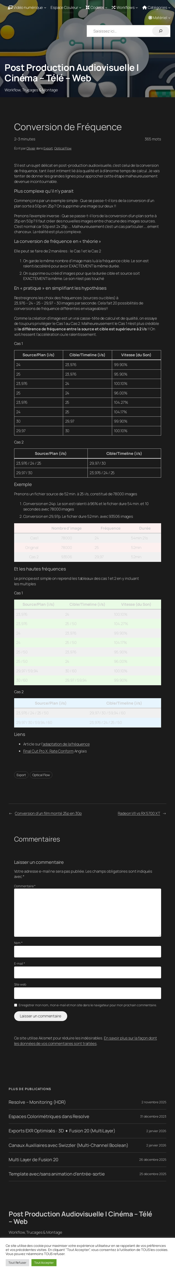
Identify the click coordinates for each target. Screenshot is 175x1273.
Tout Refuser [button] (17, 1263)
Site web (20, 984)
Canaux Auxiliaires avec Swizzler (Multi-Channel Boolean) (68, 1145)
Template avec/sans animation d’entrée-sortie (57, 1173)
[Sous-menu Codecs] (96, 7)
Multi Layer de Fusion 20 (33, 1159)
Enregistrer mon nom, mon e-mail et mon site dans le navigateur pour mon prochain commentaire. (88, 1005)
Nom (18, 943)
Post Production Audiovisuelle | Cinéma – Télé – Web (72, 72)
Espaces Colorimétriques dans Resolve (49, 1116)
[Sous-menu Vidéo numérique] (27, 7)
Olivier (30, 148)
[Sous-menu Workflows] (125, 7)
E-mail (19, 963)
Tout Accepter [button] (44, 1263)
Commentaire (25, 886)
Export (48, 148)
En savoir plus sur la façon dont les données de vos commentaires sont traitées (85, 1040)
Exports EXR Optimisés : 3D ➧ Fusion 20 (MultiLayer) (62, 1130)
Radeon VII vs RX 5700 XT (139, 813)
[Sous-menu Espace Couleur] (66, 7)
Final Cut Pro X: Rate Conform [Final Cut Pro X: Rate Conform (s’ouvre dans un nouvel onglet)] (48, 751)
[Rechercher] (160, 31)
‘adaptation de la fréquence (66, 744)
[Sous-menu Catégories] (156, 7)
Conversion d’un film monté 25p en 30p (48, 813)
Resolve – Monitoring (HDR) (37, 1102)
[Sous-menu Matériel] (159, 18)
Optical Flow (63, 148)
